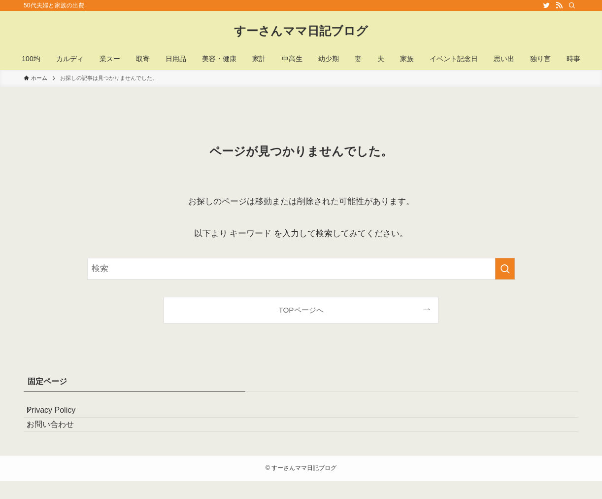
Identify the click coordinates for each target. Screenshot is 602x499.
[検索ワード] (301, 269)
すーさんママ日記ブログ (301, 31)
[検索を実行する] (505, 269)
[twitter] (546, 5)
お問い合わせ (59, 438)
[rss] (559, 5)
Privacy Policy (60, 414)
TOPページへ (300, 310)
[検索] (572, 5)
